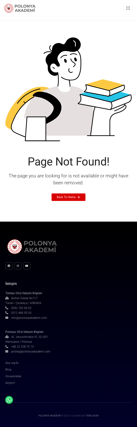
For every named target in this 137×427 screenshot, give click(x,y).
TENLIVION (92, 415)
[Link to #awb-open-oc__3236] (128, 8)
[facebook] (8, 265)
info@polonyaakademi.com (26, 317)
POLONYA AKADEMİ (50, 415)
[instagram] (17, 265)
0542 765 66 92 (18, 308)
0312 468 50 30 (18, 313)
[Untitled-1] (20, 4)
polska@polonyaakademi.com (27, 351)
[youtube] (26, 265)
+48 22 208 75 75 (19, 346)
